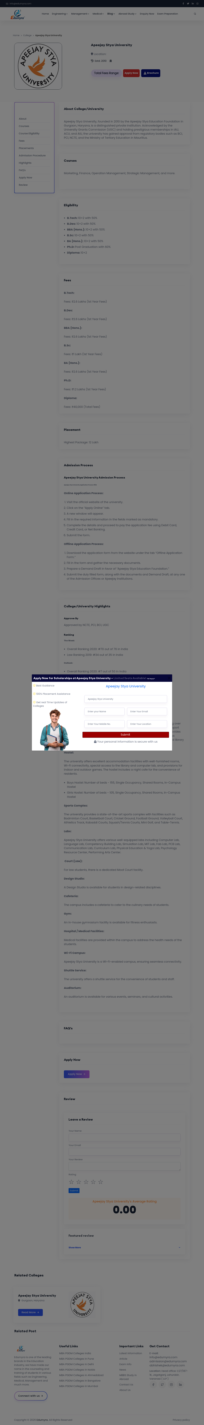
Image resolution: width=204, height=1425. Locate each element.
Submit (126, 735)
